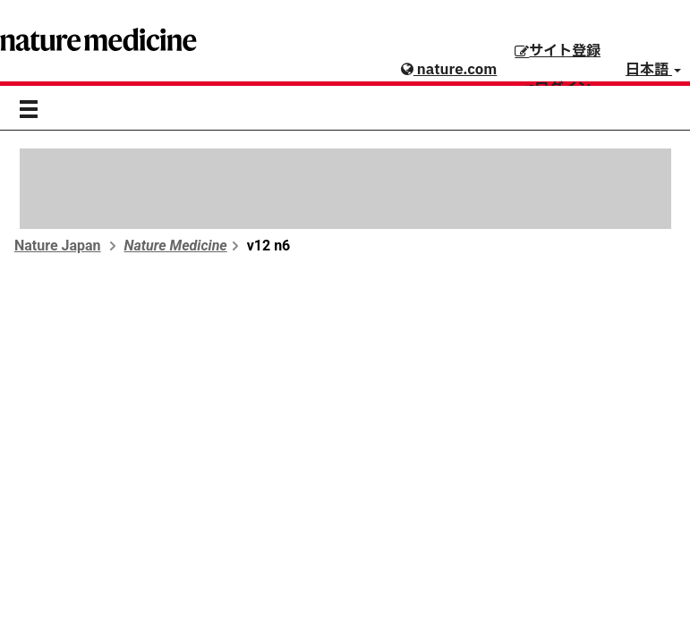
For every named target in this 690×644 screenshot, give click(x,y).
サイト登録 (558, 51)
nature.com (449, 69)
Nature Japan (57, 245)
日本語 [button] (653, 69)
